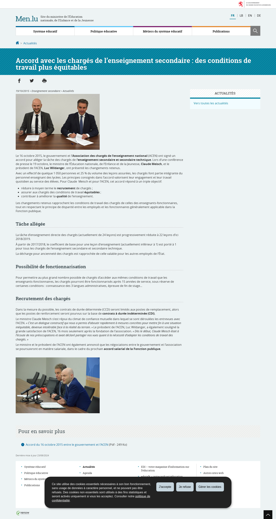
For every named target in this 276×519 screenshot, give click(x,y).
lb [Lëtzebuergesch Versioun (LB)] (241, 15)
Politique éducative (104, 31)
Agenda (87, 472)
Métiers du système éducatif (162, 31)
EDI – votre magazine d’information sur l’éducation (165, 468)
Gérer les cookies (210, 486)
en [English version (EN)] (250, 15)
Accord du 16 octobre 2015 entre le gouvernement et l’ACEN (67, 444)
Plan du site (210, 466)
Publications (221, 31)
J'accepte (165, 486)
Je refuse (185, 486)
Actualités (30, 43)
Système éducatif (45, 31)
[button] (255, 31)
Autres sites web (213, 472)
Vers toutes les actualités (211, 103)
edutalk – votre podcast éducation (162, 476)
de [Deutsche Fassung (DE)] (259, 15)
